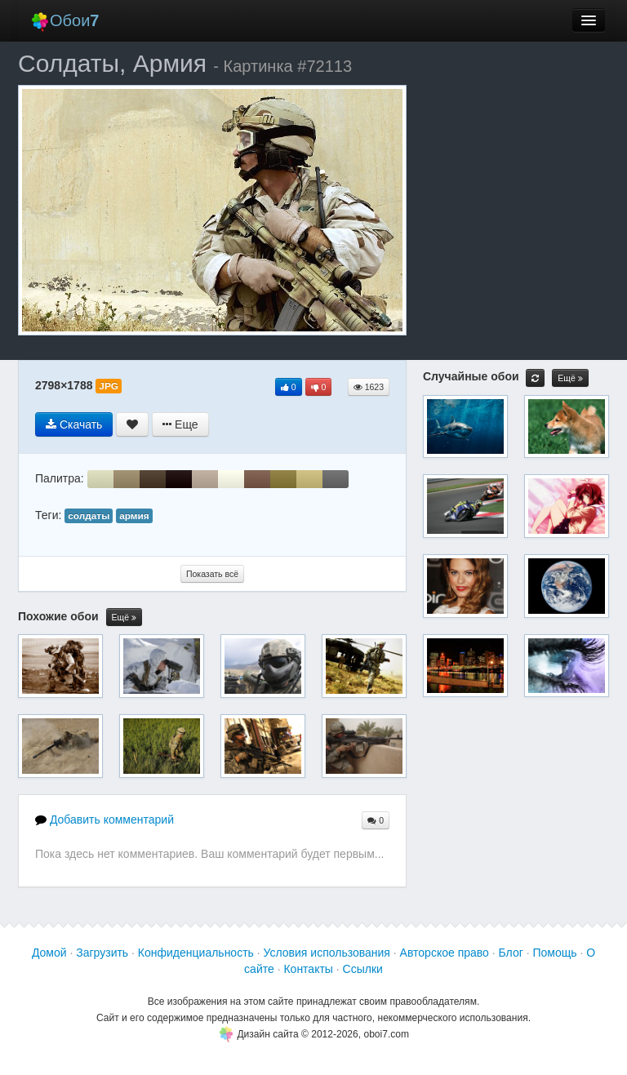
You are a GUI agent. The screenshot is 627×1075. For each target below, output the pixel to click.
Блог (511, 952)
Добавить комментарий (104, 819)
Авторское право (444, 952)
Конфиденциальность (196, 952)
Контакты (307, 968)
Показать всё (212, 574)
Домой (49, 952)
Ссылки (363, 968)
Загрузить (102, 952)
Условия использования (327, 952)
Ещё (124, 617)
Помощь (554, 952)
